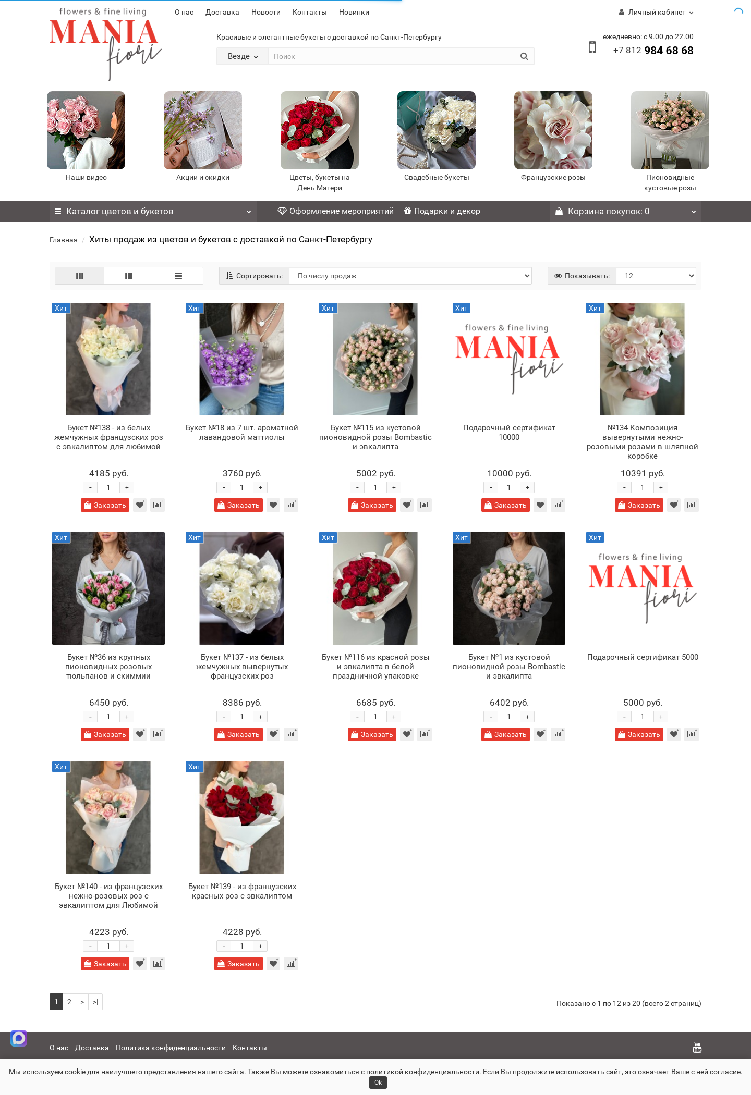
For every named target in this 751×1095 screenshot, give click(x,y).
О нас (184, 12)
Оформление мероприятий (335, 211)
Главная (64, 240)
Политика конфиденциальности (171, 1047)
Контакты (310, 12)
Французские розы (553, 177)
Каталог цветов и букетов (153, 208)
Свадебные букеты (436, 177)
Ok (378, 1082)
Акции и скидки (202, 177)
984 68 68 (653, 50)
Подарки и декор (442, 211)
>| (95, 1002)
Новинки (354, 12)
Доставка (222, 12)
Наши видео (86, 177)
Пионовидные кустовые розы (670, 182)
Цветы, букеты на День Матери (319, 182)
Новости (266, 12)
